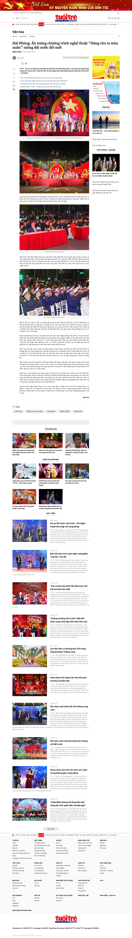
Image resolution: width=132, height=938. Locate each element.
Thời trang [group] (32, 36)
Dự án (101, 865)
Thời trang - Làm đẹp (106, 150)
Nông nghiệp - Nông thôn (63, 865)
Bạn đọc (77, 24)
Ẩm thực (58, 885)
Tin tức (14, 843)
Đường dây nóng (17, 883)
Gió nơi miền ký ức (98, 145)
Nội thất (102, 873)
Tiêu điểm (15, 845)
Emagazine (15, 903)
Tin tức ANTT (38, 865)
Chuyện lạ (81, 865)
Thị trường (103, 868)
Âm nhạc (36, 900)
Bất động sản (70, 24)
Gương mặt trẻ (82, 848)
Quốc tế (63, 24)
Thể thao (46, 24)
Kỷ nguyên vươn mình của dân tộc (22, 858)
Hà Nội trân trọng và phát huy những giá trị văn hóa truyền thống (49, 483)
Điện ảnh (36, 898)
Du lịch (58, 883)
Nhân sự (14, 848)
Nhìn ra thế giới (82, 870)
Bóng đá (14, 865)
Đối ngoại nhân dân (39, 850)
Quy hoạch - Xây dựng (106, 870)
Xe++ (108, 24)
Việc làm (58, 875)
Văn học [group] (14, 36)
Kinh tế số (81, 885)
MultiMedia (113, 24)
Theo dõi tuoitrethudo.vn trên (71, 57)
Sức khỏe (82, 24)
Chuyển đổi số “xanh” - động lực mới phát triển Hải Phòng (41, 87)
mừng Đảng (51, 411)
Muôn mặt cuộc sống (62, 853)
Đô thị (58, 843)
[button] (118, 36)
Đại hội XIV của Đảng (18, 850)
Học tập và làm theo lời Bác (42, 845)
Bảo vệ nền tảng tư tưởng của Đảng (21, 854)
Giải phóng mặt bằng (62, 850)
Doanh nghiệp (60, 868)
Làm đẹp (36, 885)
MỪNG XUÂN (64, 411)
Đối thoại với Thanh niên (85, 843)
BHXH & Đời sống (61, 848)
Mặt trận (23, 24)
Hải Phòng (18, 411)
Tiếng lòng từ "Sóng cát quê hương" (104, 139)
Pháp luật (53, 24)
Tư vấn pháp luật (39, 870)
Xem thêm (50, 829)
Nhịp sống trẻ (34, 24)
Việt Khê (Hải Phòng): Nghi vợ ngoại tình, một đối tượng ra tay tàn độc (76, 452)
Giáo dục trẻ (83, 895)
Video (14, 900)
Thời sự (17, 24)
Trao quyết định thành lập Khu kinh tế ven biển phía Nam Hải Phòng (44, 81)
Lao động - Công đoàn (40, 853)
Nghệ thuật (16, 52)
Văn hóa (41, 24)
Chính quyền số (82, 883)
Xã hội (28, 24)
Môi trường (59, 845)
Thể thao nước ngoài (18, 870)
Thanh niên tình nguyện (84, 845)
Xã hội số (80, 888)
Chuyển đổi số (102, 24)
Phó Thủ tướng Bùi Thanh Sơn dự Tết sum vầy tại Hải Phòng (41, 78)
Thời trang (103, 848)
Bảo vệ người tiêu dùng (19, 885)
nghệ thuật (78, 411)
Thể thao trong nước (18, 868)
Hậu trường (15, 873)
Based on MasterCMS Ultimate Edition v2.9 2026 (26, 935)
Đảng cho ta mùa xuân (34, 411)
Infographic (15, 905)
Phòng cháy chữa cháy (40, 873)
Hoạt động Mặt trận (39, 843)
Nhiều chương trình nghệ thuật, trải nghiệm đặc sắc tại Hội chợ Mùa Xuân (23, 452)
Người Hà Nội (60, 888)
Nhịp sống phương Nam (21, 910)
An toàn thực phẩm (64, 895)
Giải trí (37, 895)
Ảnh (13, 898)
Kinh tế (59, 24)
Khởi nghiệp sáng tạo (62, 873)
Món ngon (59, 900)
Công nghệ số (82, 890)
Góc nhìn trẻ (81, 850)
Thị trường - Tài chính (62, 870)
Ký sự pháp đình (39, 868)
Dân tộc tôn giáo (39, 848)
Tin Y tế (36, 883)
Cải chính (15, 888)
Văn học (106, 107)
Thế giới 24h (81, 868)
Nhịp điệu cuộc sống (92, 24)
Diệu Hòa (20, 58)
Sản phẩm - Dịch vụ (107, 895)
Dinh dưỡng (59, 898)
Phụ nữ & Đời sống (39, 855)
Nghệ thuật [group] (23, 36)
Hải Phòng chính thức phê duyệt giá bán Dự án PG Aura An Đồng (43, 84)
